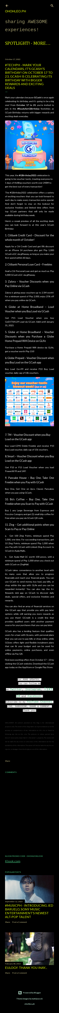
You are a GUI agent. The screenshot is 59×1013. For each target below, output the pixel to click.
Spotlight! (17, 43)
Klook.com (12, 861)
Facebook (34, 696)
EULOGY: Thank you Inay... (26, 967)
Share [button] (7, 761)
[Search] (52, 5)
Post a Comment (19, 922)
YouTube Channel (39, 701)
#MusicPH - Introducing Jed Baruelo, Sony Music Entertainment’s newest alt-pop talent (29, 911)
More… (42, 43)
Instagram (33, 689)
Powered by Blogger (29, 993)
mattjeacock (37, 998)
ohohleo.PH (15, 11)
